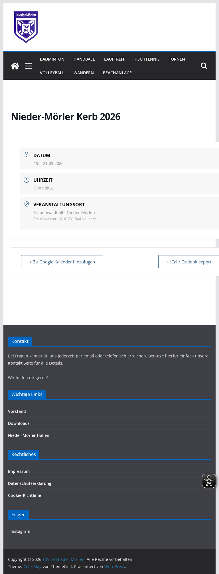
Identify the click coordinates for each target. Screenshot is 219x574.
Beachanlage (117, 72)
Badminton (52, 59)
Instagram (19, 531)
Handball (84, 59)
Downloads (19, 423)
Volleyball (52, 72)
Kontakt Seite (21, 363)
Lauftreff (114, 59)
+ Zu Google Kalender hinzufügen (62, 262)
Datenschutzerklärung (29, 483)
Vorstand (17, 411)
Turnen (177, 59)
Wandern (84, 72)
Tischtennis (147, 59)
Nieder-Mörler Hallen (28, 435)
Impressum (19, 471)
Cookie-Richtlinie (24, 495)
